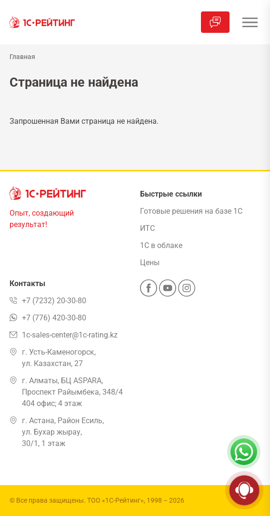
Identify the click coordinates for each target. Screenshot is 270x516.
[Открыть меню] (249, 22)
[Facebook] (148, 291)
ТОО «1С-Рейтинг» (115, 500)
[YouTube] (167, 291)
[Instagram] (186, 291)
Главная (22, 56)
